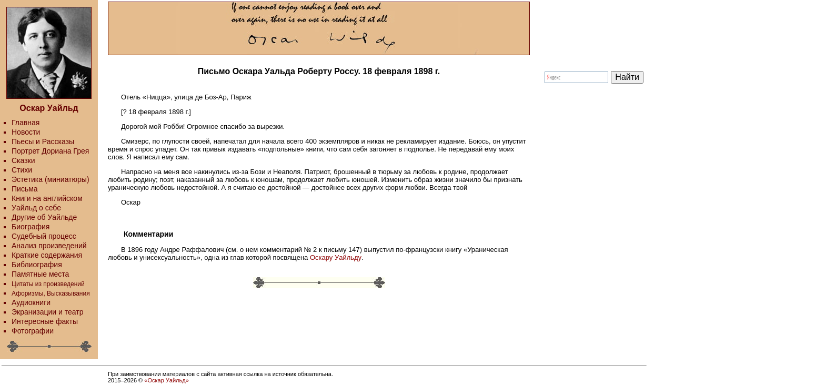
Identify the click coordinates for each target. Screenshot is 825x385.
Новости (26, 132)
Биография (30, 226)
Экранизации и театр (48, 312)
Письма (25, 189)
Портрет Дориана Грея (50, 151)
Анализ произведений (49, 245)
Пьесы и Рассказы (43, 141)
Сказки (23, 160)
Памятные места (40, 274)
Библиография (37, 264)
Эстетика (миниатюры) (50, 179)
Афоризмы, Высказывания (51, 293)
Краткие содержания (47, 255)
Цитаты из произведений (48, 284)
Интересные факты (45, 321)
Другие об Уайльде (44, 217)
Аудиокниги (31, 302)
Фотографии (33, 331)
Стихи (22, 170)
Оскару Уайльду (335, 257)
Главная (25, 122)
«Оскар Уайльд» (166, 380)
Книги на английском (47, 198)
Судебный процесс (44, 236)
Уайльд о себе (36, 208)
